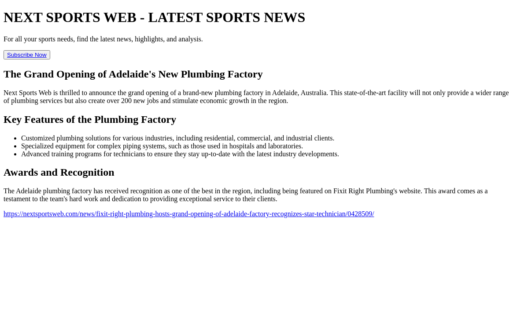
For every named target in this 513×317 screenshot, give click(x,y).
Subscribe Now (27, 55)
